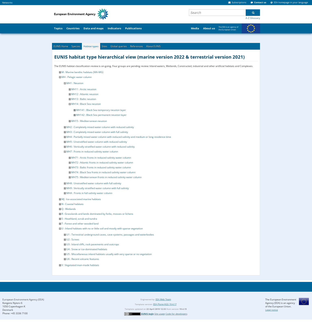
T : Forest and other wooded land (80, 223)
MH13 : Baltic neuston (83, 99)
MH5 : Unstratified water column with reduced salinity (96, 141)
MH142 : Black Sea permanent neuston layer (101, 115)
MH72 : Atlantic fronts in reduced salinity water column (102, 162)
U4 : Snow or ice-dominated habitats (86, 249)
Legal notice (271, 309)
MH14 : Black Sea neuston (86, 104)
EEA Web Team (163, 299)
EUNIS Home (61, 46)
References (136, 46)
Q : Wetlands (69, 209)
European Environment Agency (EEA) (23, 299)
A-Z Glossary (253, 18)
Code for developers (176, 313)
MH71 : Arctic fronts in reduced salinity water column (101, 157)
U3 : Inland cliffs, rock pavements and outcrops (92, 244)
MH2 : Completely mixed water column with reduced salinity (100, 127)
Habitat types (91, 46)
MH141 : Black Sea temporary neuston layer (101, 110)
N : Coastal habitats (72, 204)
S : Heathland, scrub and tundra (79, 218)
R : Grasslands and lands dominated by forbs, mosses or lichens (97, 214)
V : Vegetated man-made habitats (80, 265)
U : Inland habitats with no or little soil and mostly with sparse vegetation (102, 228)
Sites (104, 46)
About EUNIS (153, 46)
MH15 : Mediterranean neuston (89, 121)
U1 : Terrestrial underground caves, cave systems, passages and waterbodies (110, 234)
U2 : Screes (72, 239)
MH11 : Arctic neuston (83, 89)
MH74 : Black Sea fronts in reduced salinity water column (103, 172)
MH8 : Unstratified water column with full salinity (93, 183)
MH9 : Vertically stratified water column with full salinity (97, 188)
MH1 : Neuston (74, 83)
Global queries (118, 46)
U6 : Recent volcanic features (82, 259)
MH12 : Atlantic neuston (84, 94)
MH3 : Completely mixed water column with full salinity (97, 132)
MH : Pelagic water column (77, 77)
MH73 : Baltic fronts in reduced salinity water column (101, 167)
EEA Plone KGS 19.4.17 (165, 304)
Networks (7, 2)
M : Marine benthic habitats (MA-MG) (82, 72)
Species (76, 46)
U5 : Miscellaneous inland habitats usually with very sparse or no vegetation (109, 254)
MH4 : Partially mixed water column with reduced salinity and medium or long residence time (118, 137)
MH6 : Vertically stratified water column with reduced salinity (100, 146)
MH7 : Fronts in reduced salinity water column (92, 151)
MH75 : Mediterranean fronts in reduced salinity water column (106, 177)
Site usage (159, 313)
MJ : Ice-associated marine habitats (81, 199)
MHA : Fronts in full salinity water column (89, 193)
